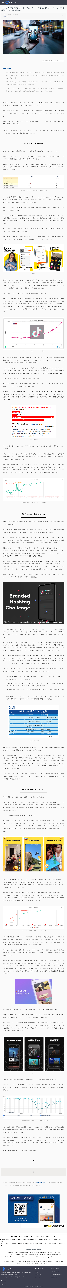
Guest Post (4, 1284)
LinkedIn (48, 1236)
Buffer (42, 1236)
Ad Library (54, 1277)
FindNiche (37, 1277)
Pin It (54, 1236)
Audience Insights (56, 1274)
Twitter (20, 1236)
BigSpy (37, 1272)
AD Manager (55, 1272)
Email (37, 1236)
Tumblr (32, 1236)
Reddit (26, 1236)
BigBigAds (38, 1274)
